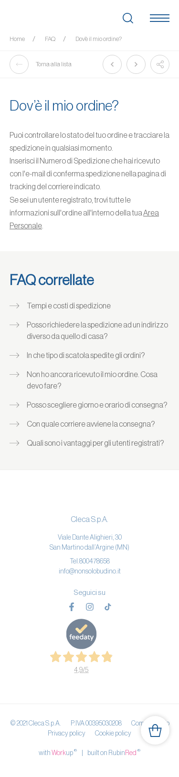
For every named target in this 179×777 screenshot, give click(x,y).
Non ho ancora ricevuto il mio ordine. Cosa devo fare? (92, 380)
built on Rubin (113, 752)
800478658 (94, 561)
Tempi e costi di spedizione (69, 305)
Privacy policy (66, 733)
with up (58, 752)
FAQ (50, 38)
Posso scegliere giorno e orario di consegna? (97, 404)
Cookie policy (113, 733)
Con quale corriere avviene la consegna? (91, 423)
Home (17, 38)
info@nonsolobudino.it (90, 571)
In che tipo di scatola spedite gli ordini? (86, 355)
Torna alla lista (41, 64)
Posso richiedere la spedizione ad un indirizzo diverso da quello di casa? (97, 330)
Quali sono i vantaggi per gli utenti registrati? (95, 443)
